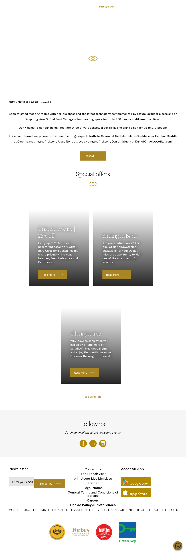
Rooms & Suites (160, 6)
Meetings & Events (107, 6)
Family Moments (127, 6)
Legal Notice (93, 488)
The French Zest (93, 474)
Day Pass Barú (76, 6)
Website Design (166, 510)
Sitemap (93, 483)
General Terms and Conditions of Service (93, 494)
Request (89, 156)
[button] (178, 91)
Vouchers (91, 6)
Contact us (93, 469)
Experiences (144, 6)
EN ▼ (173, 6)
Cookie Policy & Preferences (93, 505)
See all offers (93, 396)
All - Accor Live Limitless (93, 478)
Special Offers (60, 6)
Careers (93, 500)
